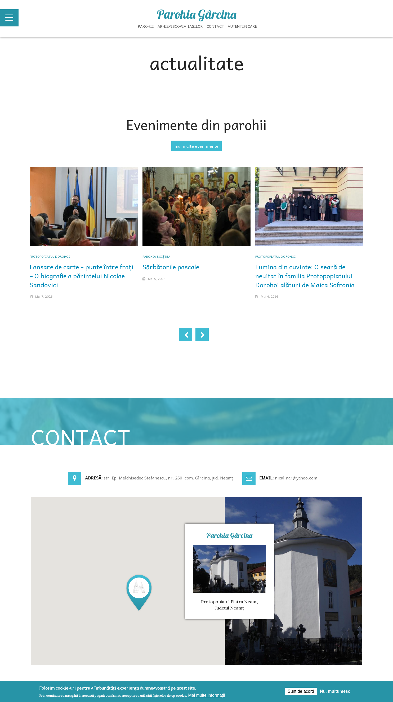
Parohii (146, 26)
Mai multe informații (206, 695)
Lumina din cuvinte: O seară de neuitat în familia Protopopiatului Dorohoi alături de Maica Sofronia (305, 275)
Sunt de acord (301, 691)
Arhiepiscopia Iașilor (180, 26)
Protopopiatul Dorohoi (50, 256)
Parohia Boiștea (156, 256)
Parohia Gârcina (196, 14)
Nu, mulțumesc (335, 691)
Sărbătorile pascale (170, 267)
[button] (139, 592)
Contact (215, 26)
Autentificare (242, 26)
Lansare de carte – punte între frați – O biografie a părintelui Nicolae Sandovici (81, 275)
